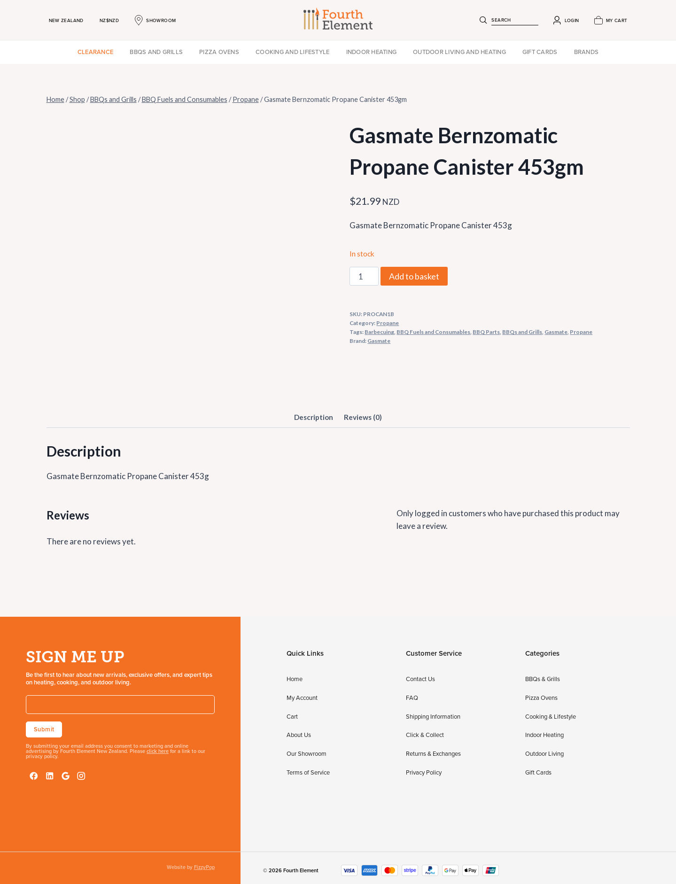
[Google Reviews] (66, 776)
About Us (299, 734)
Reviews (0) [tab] (363, 417)
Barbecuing (379, 331)
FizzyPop (204, 867)
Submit (44, 729)
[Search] (483, 20)
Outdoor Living (544, 753)
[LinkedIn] (50, 776)
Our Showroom (306, 753)
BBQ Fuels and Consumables (433, 331)
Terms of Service (308, 772)
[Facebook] (34, 776)
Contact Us (420, 679)
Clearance (95, 51)
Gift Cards (540, 51)
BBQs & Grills (542, 679)
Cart (292, 716)
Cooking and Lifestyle (292, 51)
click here (158, 751)
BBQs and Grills (156, 51)
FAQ (412, 697)
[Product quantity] (364, 276)
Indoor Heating (371, 51)
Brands (586, 51)
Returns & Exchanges (433, 753)
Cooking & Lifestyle (550, 716)
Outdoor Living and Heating (459, 51)
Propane (387, 322)
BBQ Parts (486, 331)
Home (295, 679)
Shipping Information (433, 716)
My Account (302, 697)
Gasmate (555, 331)
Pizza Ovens (219, 51)
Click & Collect (425, 734)
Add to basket (414, 276)
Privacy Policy (424, 772)
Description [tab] (313, 417)
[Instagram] (81, 776)
